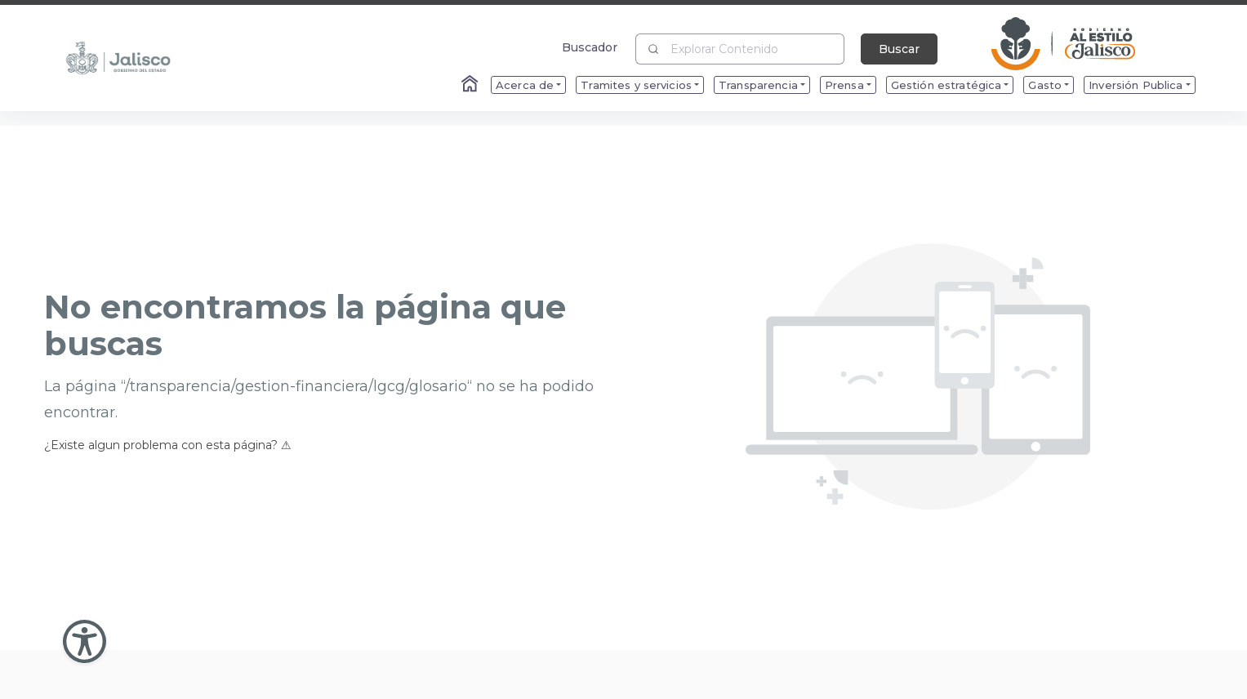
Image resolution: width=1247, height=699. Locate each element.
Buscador (590, 47)
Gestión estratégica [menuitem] (946, 84)
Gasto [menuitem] (1045, 84)
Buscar (899, 49)
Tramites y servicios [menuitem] (636, 84)
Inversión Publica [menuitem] (1135, 84)
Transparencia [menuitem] (758, 84)
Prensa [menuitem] (844, 84)
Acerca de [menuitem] (525, 84)
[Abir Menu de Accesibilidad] (84, 641)
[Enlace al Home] (471, 85)
